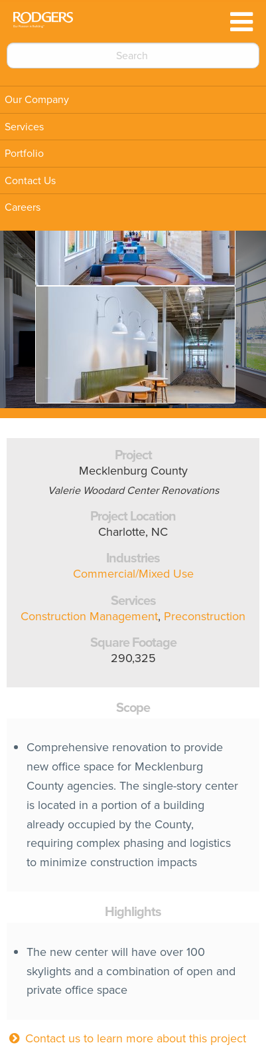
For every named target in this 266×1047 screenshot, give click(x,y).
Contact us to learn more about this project (126, 1038)
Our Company (37, 99)
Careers (22, 207)
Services (24, 126)
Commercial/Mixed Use (133, 573)
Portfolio (24, 153)
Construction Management (89, 616)
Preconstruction (204, 616)
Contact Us (30, 180)
